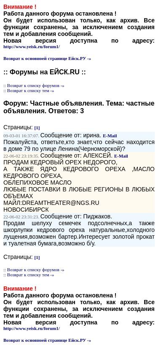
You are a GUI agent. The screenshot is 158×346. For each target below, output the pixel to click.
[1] (37, 127)
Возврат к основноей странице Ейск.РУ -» (47, 58)
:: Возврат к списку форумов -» (33, 85)
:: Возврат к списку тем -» (28, 90)
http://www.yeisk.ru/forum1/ (31, 46)
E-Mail (110, 135)
